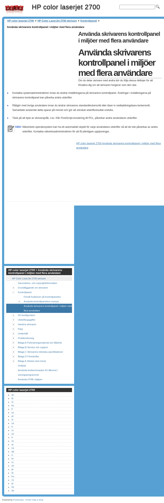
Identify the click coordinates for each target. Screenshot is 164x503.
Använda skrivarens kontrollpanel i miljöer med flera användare (48, 308)
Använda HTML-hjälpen (30, 379)
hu (12, 476)
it (12, 455)
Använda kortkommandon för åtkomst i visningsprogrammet (38, 372)
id (12, 473)
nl (12, 402)
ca (12, 423)
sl (12, 419)
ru (12, 430)
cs (12, 480)
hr (12, 458)
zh (12, 465)
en (12, 434)
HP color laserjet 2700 (14, 9)
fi (12, 409)
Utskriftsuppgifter (26, 320)
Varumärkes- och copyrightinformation (37, 283)
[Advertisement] (41, 59)
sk (12, 395)
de (12, 490)
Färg (20, 329)
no (12, 448)
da (12, 451)
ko (12, 405)
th (12, 398)
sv (12, 441)
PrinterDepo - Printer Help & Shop (28, 500)
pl (12, 483)
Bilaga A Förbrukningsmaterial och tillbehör (40, 342)
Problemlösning (26, 338)
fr (12, 426)
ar (12, 444)
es (12, 412)
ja (12, 469)
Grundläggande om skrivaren (33, 287)
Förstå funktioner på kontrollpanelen (42, 297)
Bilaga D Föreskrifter (28, 356)
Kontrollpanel (88, 20)
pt (12, 416)
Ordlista (22, 365)
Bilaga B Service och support (33, 347)
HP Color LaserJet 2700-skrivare (57, 20)
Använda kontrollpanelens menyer (41, 301)
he (12, 487)
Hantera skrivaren (27, 324)
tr (12, 437)
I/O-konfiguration (26, 315)
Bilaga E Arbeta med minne (32, 361)
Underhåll (23, 333)
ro (12, 462)
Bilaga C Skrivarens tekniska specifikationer (40, 352)
